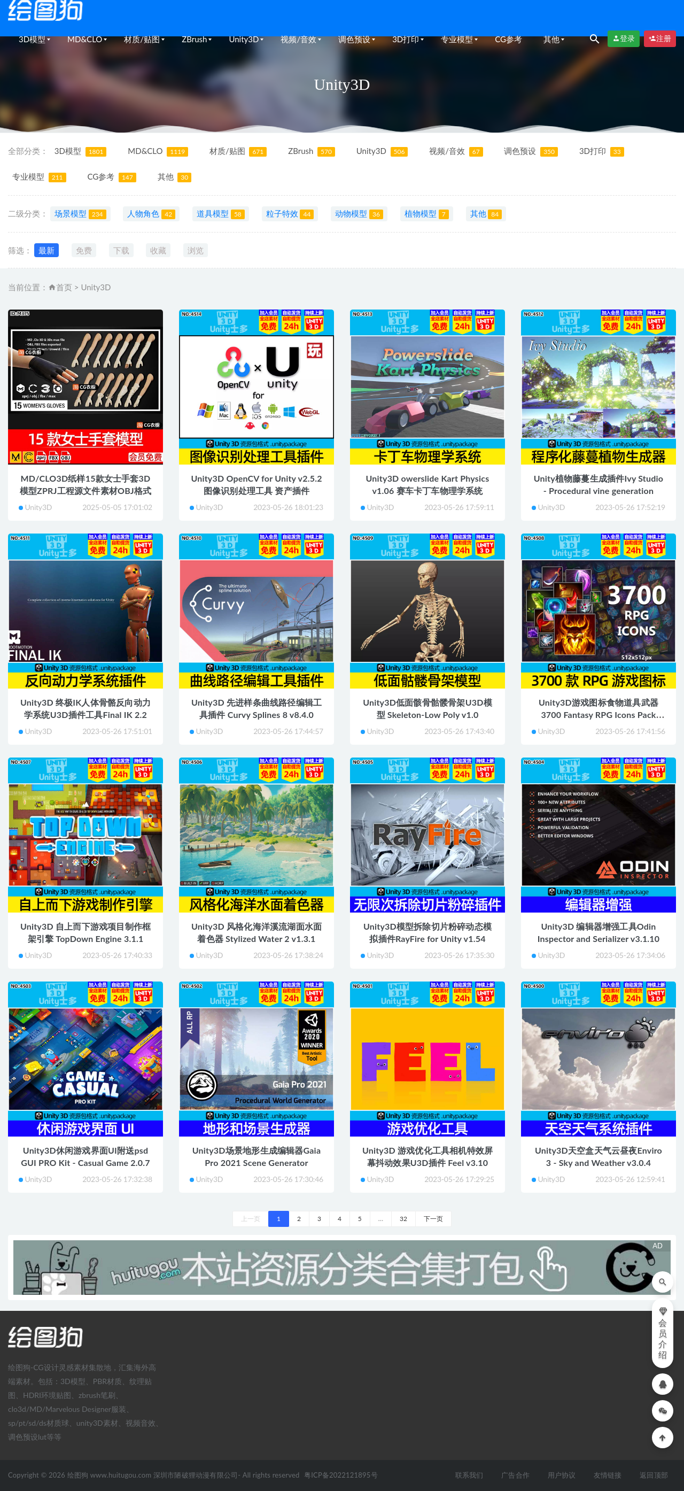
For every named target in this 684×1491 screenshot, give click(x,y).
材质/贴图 (142, 39)
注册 (660, 39)
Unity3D (244, 39)
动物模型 (359, 213)
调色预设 (354, 39)
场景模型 (80, 213)
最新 (46, 250)
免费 (84, 250)
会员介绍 (663, 1333)
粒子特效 (290, 213)
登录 (623, 39)
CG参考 (508, 39)
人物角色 (151, 213)
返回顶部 (654, 1475)
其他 (551, 39)
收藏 (158, 250)
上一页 (250, 1219)
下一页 (433, 1219)
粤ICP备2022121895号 (341, 1475)
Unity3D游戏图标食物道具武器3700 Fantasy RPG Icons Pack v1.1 (598, 714)
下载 (121, 250)
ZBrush (194, 39)
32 (403, 1219)
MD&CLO (84, 39)
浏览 (196, 250)
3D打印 (405, 39)
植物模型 (427, 213)
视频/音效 (298, 39)
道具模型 (221, 213)
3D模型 (32, 39)
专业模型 (457, 39)
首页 (64, 287)
